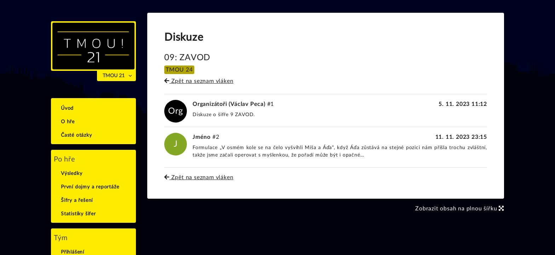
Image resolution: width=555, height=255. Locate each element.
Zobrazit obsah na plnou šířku (459, 208)
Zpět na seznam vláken (198, 81)
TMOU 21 (114, 75)
